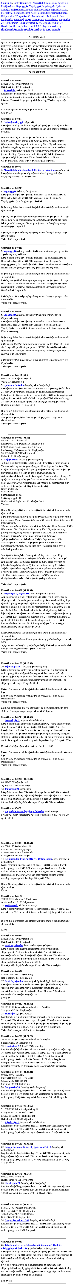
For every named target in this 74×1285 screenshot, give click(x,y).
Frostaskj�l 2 (8, 13)
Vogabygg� (22, 6)
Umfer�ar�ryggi (22, 3)
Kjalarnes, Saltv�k (14, 385)
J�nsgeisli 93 (23, 13)
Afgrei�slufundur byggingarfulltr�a (49, 13)
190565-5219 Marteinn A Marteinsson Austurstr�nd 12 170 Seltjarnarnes (19, 901)
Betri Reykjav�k (22, 19)
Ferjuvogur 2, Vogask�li (37, 9)
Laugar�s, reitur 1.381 (28, 26)
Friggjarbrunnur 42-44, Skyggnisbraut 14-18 (41, 22)
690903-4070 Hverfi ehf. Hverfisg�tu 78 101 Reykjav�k (17, 1178)
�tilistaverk (52, 16)
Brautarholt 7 (51, 19)
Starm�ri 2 (38, 19)
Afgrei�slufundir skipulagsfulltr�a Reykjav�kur (29, 170)
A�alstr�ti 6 (11, 22)
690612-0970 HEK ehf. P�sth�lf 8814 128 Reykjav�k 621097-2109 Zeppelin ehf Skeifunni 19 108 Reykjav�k (17, 1080)
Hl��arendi (17, 9)
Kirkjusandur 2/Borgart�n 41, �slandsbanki (23, 16)
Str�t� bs (6, 3)
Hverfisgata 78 (8, 26)
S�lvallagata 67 (59, 9)
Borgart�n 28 (12, 1087)
